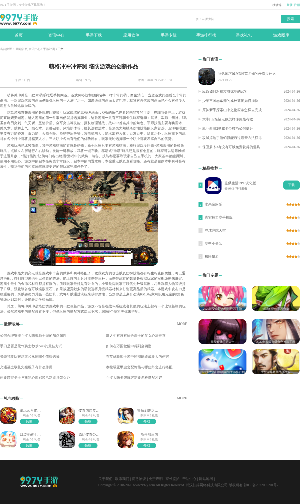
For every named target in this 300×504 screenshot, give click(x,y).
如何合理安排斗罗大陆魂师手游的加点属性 (33, 336)
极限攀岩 (212, 256)
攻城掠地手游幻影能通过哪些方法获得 (232, 138)
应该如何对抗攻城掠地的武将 (225, 91)
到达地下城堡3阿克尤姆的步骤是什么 (247, 74)
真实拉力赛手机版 (219, 217)
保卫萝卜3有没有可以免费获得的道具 (231, 147)
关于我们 (105, 479)
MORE (182, 324)
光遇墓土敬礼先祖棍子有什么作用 (26, 367)
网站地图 (206, 479)
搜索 (290, 19)
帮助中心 (189, 479)
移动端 (277, 5)
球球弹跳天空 (215, 230)
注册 (297, 5)
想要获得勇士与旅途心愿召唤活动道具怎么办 (35, 378)
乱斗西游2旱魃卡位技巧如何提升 (227, 128)
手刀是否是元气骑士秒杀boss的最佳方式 (31, 346)
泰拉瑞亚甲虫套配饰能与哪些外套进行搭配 (139, 367)
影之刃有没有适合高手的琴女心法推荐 (136, 336)
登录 (289, 5)
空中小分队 (213, 243)
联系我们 (122, 479)
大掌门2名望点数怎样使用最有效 (227, 119)
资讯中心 (34, 49)
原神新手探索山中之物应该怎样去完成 (232, 110)
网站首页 (22, 49)
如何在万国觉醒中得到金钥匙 (129, 346)
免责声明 (156, 479)
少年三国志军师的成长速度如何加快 (230, 101)
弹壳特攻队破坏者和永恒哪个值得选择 (30, 357)
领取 (29, 421)
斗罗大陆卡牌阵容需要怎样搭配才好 (134, 378)
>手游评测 (48, 49)
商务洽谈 (139, 479)
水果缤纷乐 (213, 204)
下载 (291, 185)
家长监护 (173, 479)
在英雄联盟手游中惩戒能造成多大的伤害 (137, 357)
